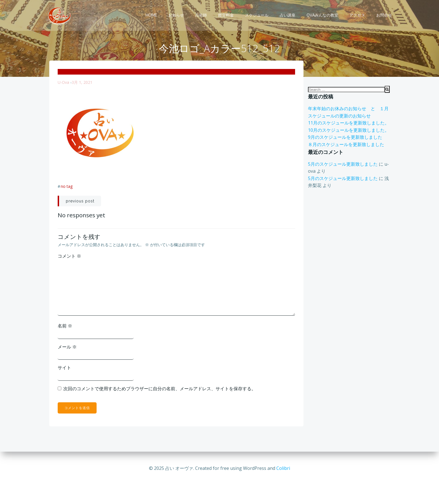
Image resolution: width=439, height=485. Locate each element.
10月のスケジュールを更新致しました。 (348, 130)
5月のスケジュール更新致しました (343, 164)
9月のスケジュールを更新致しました (345, 138)
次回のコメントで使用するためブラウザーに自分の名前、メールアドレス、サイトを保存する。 (159, 389)
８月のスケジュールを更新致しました (346, 145)
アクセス (357, 15)
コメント (69, 256)
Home (151, 15)
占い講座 (287, 15)
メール (67, 347)
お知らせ (176, 15)
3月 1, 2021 (82, 82)
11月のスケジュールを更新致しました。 (348, 123)
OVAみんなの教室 (322, 15)
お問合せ (384, 15)
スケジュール (256, 15)
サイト (64, 368)
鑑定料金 (226, 15)
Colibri (283, 468)
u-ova (63, 82)
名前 (65, 326)
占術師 (201, 15)
